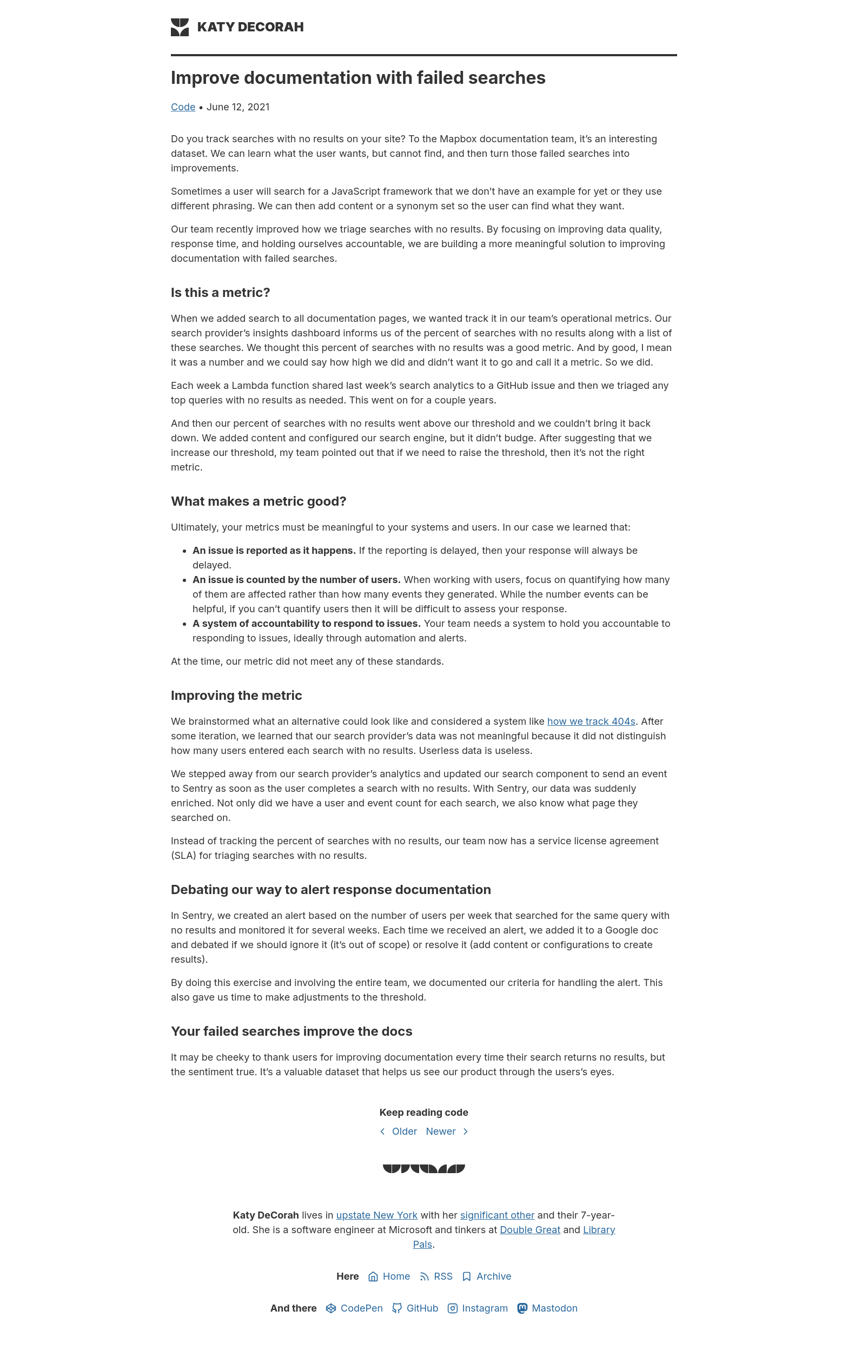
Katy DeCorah (250, 27)
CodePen (354, 1308)
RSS (436, 1276)
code (183, 106)
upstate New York (377, 1215)
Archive (486, 1276)
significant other (497, 1215)
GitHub (415, 1308)
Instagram (477, 1308)
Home (389, 1276)
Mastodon (547, 1308)
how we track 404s (591, 721)
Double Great (530, 1229)
